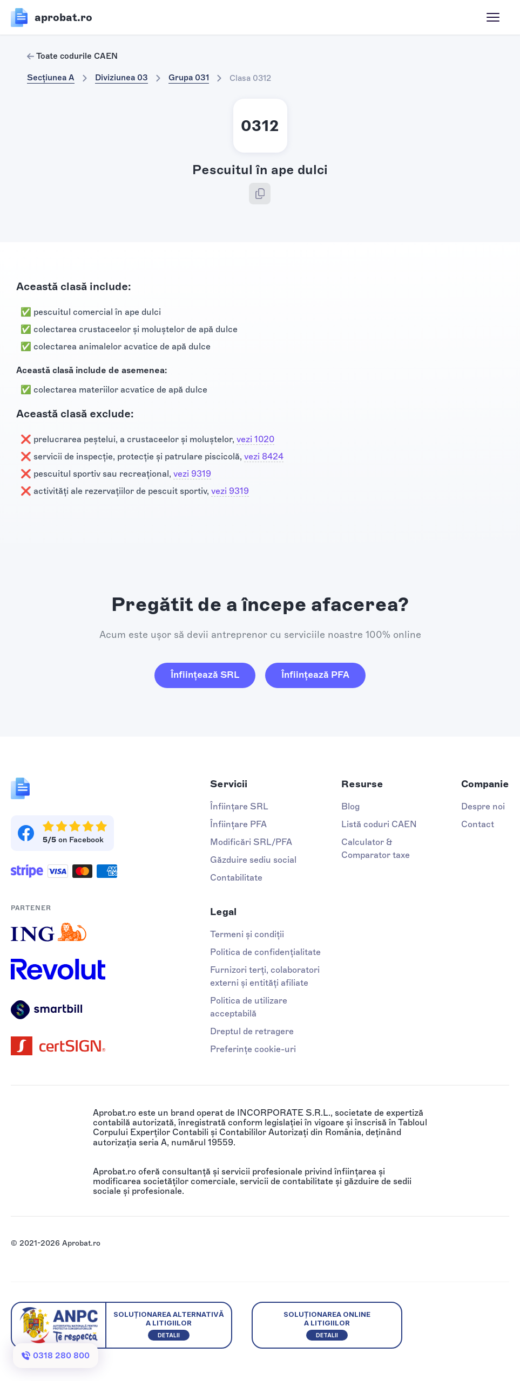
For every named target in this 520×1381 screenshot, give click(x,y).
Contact (477, 824)
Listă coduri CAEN (379, 824)
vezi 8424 (263, 456)
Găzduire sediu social (253, 860)
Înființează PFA (315, 674)
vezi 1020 (255, 439)
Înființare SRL (239, 806)
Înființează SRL (205, 674)
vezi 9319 (192, 474)
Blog (350, 806)
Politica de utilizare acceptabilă (248, 1007)
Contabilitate (236, 877)
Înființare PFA (238, 824)
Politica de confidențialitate (265, 952)
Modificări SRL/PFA (251, 842)
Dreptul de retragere (252, 1031)
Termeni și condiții (247, 934)
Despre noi (483, 806)
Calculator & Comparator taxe (375, 848)
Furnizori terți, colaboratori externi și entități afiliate (265, 976)
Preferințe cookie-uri (253, 1049)
